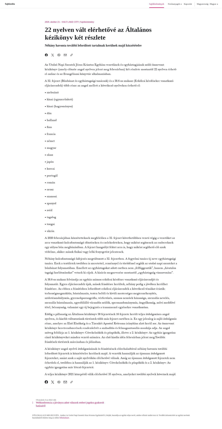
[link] (46, 382)
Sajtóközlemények (156, 4)
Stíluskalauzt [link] (64, 418)
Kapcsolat (188, 4)
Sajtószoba (10, 4)
